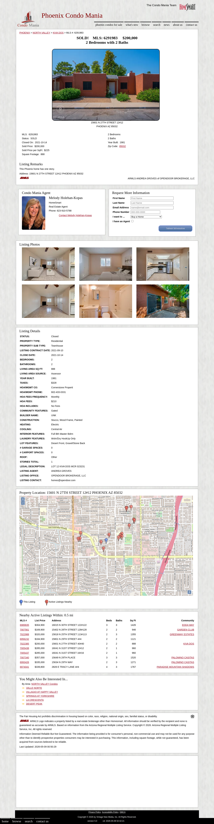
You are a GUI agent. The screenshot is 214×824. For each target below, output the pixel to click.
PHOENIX (24, 32)
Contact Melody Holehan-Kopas (75, 215)
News (167, 24)
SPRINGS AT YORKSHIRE (40, 696)
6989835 (24, 625)
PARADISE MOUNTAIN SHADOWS (175, 667)
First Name (119, 198)
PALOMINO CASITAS (182, 657)
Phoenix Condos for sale (108, 24)
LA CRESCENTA (35, 700)
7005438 (24, 648)
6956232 (24, 639)
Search (156, 24)
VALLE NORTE (34, 688)
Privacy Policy (94, 812)
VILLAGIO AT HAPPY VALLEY (42, 692)
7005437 (24, 653)
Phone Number (121, 212)
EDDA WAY (188, 625)
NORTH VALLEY (41, 32)
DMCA (123, 812)
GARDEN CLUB (185, 629)
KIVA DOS (58, 32)
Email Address (121, 207)
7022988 (24, 634)
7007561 (24, 629)
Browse (146, 24)
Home (5, 821)
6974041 (24, 667)
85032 (122, 146)
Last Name (119, 202)
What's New (132, 24)
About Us (177, 24)
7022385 (24, 643)
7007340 (24, 657)
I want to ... (119, 216)
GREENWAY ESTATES (182, 634)
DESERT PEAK (34, 703)
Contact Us (191, 24)
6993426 (24, 662)
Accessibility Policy (110, 812)
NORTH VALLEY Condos (44, 684)
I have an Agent (121, 221)
